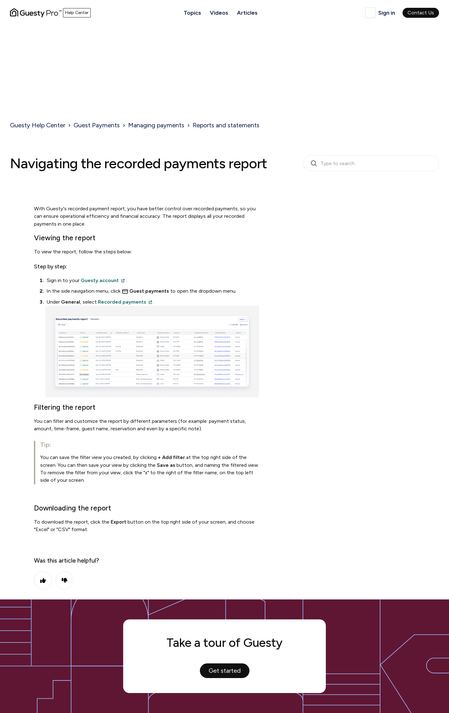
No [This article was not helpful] (65, 580)
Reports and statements (226, 125)
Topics (192, 12)
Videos (219, 12)
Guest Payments (97, 125)
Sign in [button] (386, 12)
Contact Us (421, 13)
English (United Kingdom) (370, 12)
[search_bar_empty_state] (371, 163)
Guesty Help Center (37, 125)
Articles (247, 12)
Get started (225, 670)
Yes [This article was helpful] (43, 580)
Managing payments (156, 125)
